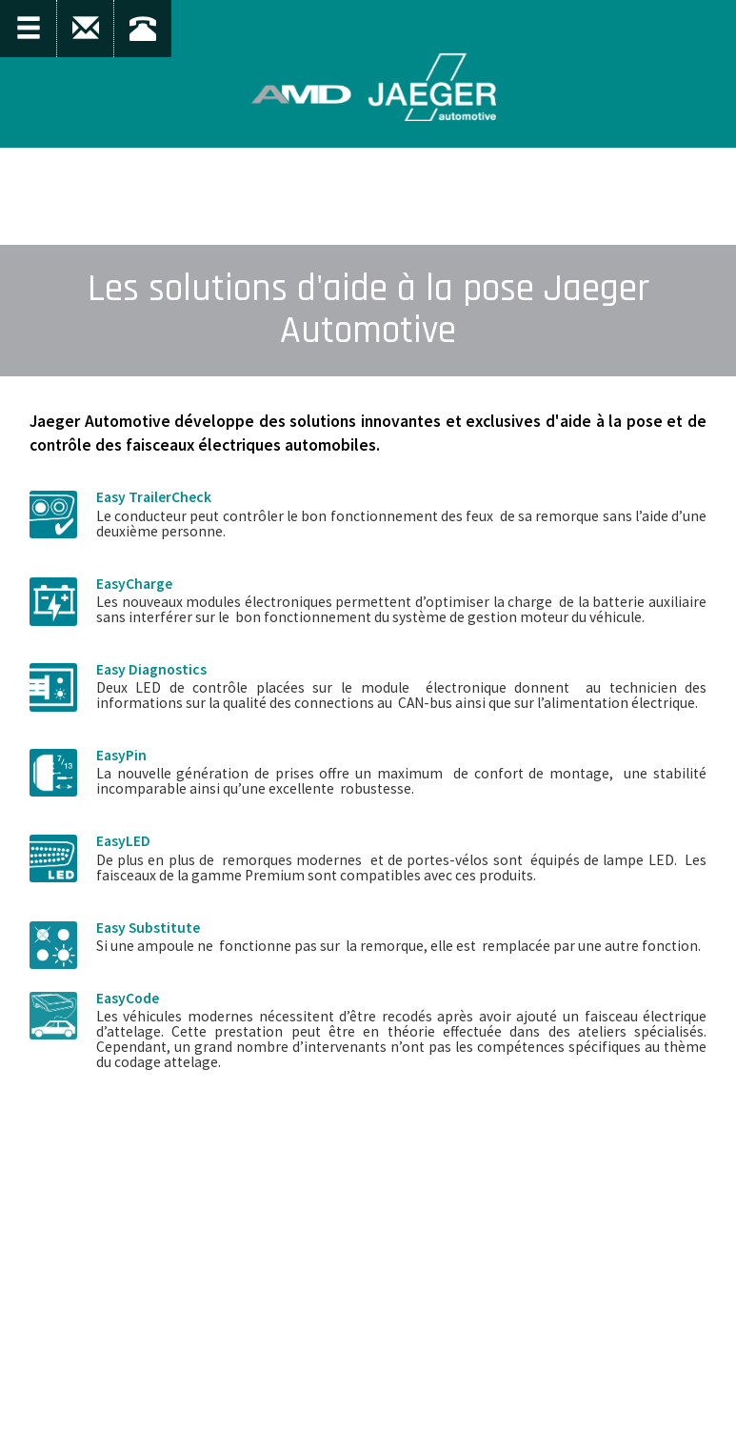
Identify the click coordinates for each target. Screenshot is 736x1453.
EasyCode (127, 998)
